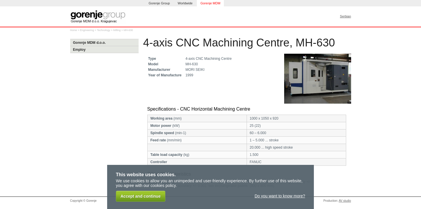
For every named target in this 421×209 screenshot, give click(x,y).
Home (73, 30)
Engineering (87, 30)
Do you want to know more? (279, 196)
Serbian (345, 16)
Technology (103, 30)
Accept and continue (141, 196)
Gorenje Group (159, 3)
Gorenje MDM (210, 3)
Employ (79, 50)
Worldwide (185, 3)
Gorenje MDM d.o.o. (89, 43)
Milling (117, 30)
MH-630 (128, 30)
